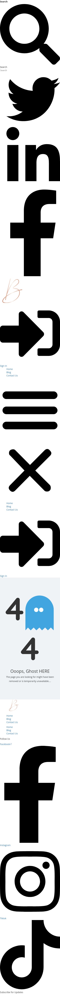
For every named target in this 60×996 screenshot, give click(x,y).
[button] (30, 440)
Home (9, 369)
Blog (8, 372)
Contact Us (12, 375)
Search (4, 1)
